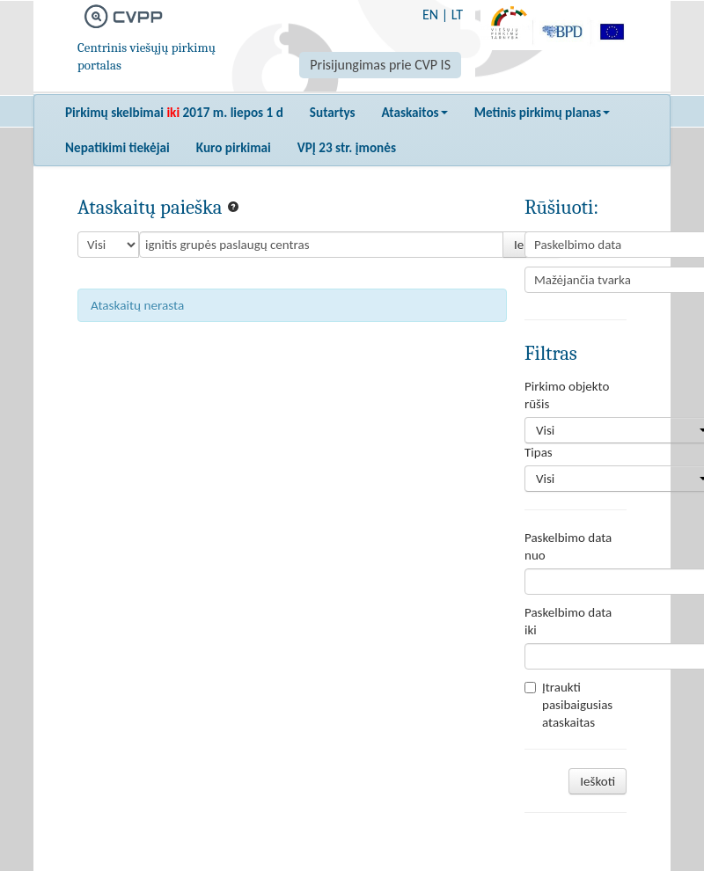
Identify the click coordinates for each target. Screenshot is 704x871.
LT (457, 14)
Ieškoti (597, 781)
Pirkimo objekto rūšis (566, 395)
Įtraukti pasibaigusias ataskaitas (568, 704)
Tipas (538, 452)
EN (430, 14)
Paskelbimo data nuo (568, 546)
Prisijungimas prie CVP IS (380, 64)
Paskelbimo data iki (568, 621)
